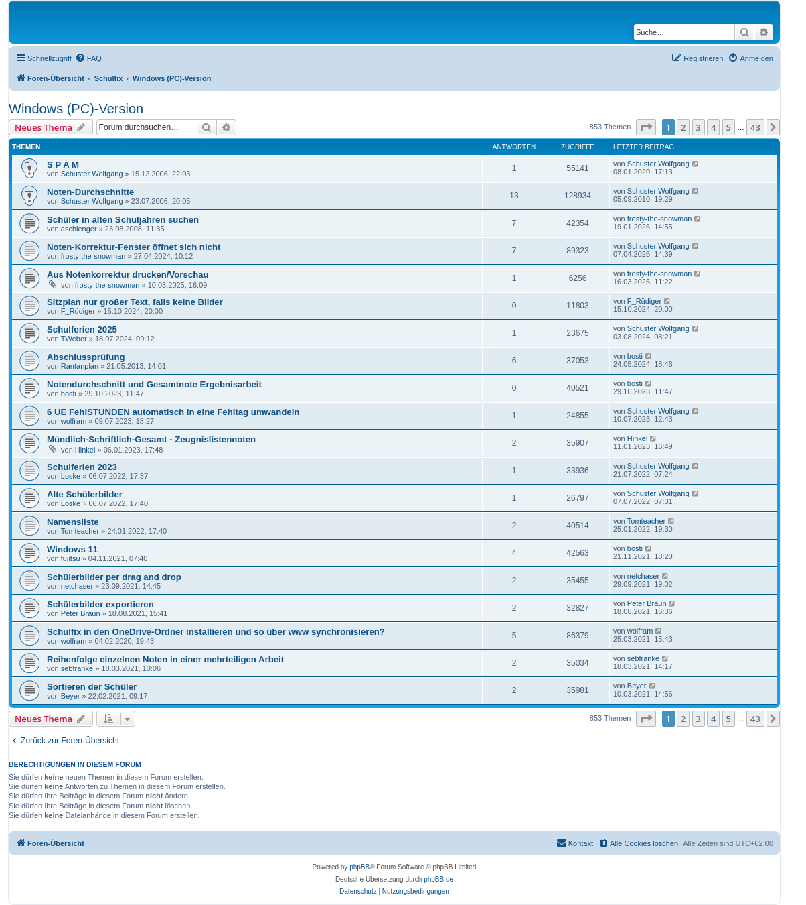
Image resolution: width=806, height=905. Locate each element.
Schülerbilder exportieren (100, 604)
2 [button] (683, 127)
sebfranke (77, 668)
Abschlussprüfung (86, 357)
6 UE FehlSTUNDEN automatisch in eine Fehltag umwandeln (173, 412)
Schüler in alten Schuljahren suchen (123, 220)
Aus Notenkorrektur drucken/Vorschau (128, 274)
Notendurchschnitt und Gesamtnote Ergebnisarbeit (154, 384)
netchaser (77, 586)
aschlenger (79, 229)
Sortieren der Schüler (92, 687)
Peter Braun (80, 613)
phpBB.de (438, 879)
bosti (635, 356)
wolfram (74, 421)
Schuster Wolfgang (92, 174)
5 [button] (728, 127)
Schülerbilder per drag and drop (114, 577)
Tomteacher (80, 531)
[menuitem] (88, 58)
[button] (646, 127)
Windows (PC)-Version (76, 108)
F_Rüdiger (78, 311)
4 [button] (713, 127)
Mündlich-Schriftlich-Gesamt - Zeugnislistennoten (151, 439)
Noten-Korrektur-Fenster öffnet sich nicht (133, 247)
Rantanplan (79, 366)
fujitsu (70, 558)
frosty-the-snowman (659, 219)
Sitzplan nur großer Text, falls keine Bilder (135, 302)
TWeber (74, 339)
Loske (70, 476)
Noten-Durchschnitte (90, 192)
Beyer (70, 696)
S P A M (63, 165)
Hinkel (85, 450)
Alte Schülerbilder (85, 494)
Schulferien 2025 (82, 329)
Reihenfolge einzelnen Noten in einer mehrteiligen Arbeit (165, 659)
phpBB (359, 867)
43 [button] (755, 127)
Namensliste (73, 522)
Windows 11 (72, 549)
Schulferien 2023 (82, 467)
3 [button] (698, 127)
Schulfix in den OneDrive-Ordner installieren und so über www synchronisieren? (216, 632)
